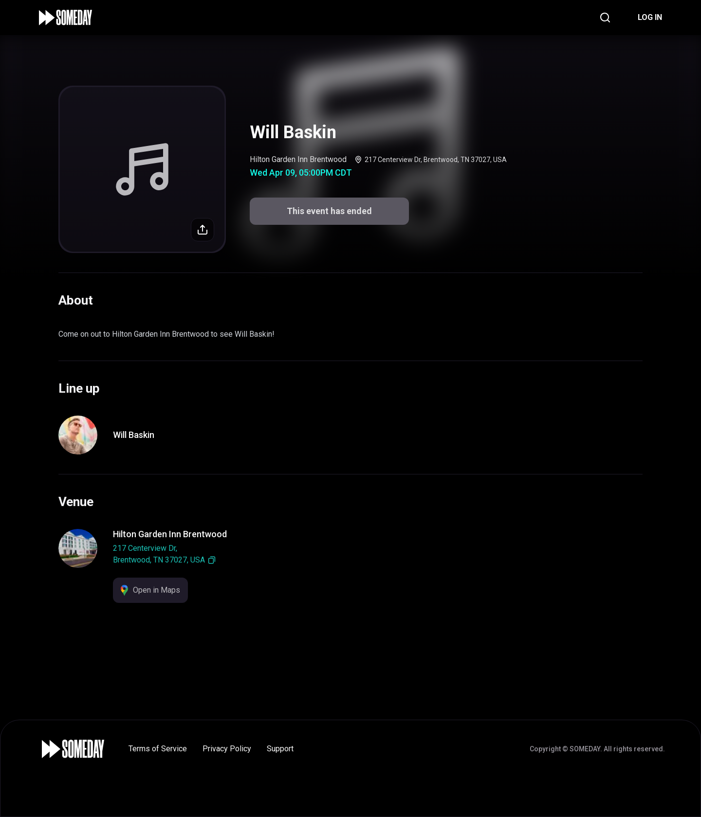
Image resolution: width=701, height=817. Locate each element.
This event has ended (329, 211)
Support (280, 748)
